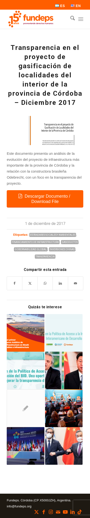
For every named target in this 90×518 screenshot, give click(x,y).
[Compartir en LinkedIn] (60, 283)
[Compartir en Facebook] (14, 283)
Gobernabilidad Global (31, 249)
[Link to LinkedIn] (72, 512)
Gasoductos (70, 242)
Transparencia (45, 256)
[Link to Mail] (58, 512)
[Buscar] (70, 19)
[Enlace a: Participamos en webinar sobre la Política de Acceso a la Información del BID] (25, 370)
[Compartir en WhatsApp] (45, 283)
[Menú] (80, 19)
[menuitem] (60, 5)
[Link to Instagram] (50, 512)
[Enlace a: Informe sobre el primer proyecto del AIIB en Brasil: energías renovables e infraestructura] (25, 333)
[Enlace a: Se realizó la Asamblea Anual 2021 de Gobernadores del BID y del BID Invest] (25, 446)
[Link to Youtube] (65, 512)
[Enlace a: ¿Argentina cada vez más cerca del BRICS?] (64, 446)
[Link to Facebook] (43, 512)
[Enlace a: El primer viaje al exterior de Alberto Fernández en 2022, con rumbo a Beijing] (64, 370)
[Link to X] (36, 512)
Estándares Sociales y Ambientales (52, 235)
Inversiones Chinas (62, 249)
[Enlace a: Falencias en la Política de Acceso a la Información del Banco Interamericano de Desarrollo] (64, 333)
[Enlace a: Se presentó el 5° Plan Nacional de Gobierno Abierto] (64, 408)
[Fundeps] (37, 19)
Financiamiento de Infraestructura (35, 242)
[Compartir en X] (29, 283)
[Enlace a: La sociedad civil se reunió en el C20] (25, 408)
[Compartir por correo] (75, 283)
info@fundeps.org (19, 506)
